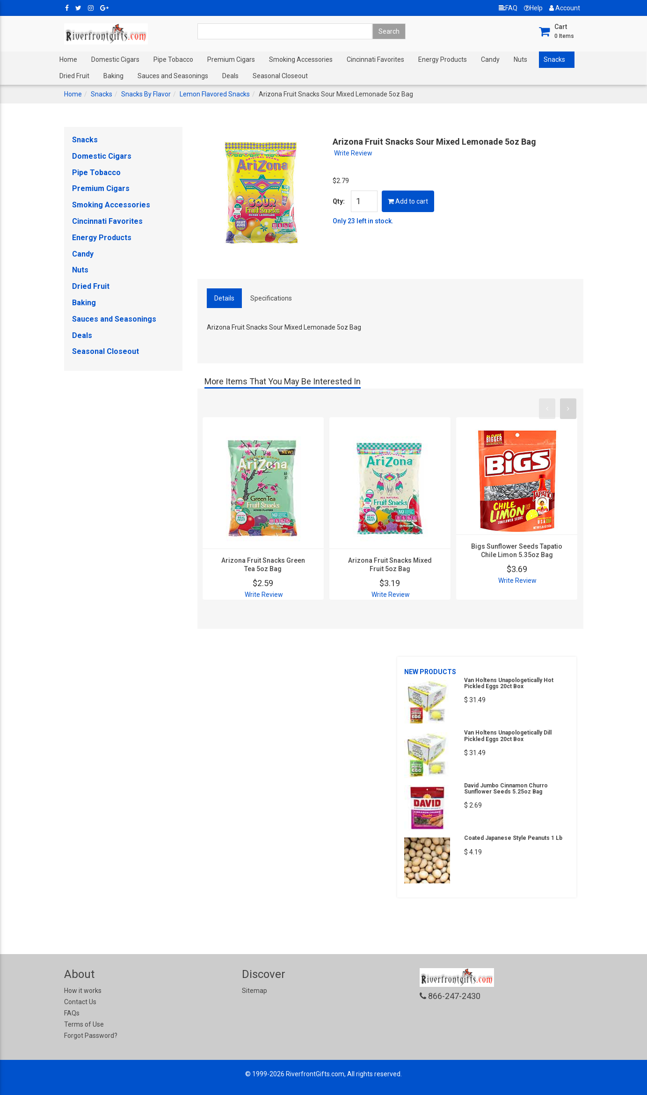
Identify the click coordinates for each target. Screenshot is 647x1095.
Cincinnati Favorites (375, 59)
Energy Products (442, 59)
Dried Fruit (74, 76)
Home (68, 59)
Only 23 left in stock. (363, 221)
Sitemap (254, 990)
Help (533, 8)
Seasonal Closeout (280, 76)
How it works (83, 990)
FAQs (72, 1013)
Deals (230, 76)
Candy (490, 59)
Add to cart (408, 201)
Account (564, 8)
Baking (113, 76)
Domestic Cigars (115, 59)
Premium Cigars (231, 59)
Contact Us (80, 1002)
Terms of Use (84, 1024)
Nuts (520, 59)
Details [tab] (224, 298)
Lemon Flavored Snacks (215, 94)
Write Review (353, 153)
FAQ (508, 8)
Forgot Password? (90, 1035)
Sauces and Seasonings (173, 76)
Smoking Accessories (301, 59)
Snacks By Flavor (146, 94)
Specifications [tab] (271, 298)
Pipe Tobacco (173, 59)
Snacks (554, 59)
